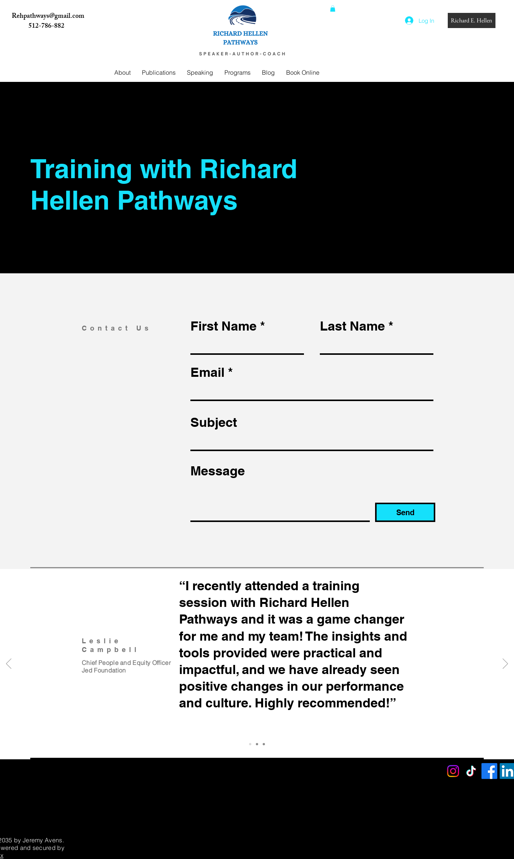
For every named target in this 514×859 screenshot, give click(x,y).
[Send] (405, 512)
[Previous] (8, 664)
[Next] (505, 664)
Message (217, 470)
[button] (332, 8)
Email (207, 372)
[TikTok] (471, 771)
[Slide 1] (250, 744)
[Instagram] (453, 771)
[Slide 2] (257, 744)
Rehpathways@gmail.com (48, 17)
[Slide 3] (264, 744)
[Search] (434, 52)
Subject (213, 422)
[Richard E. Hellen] (471, 20)
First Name (223, 326)
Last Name (352, 326)
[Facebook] (489, 771)
